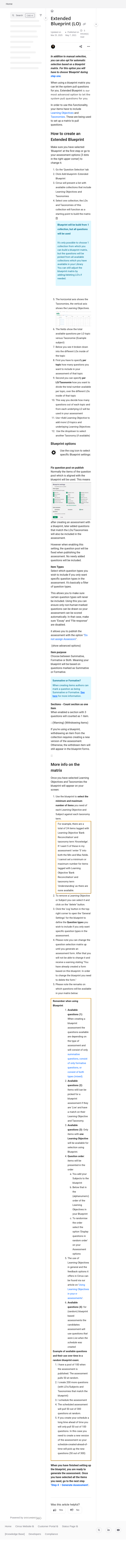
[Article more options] (88, 46)
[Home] (52, 11)
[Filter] (41, 15)
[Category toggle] (46, 18)
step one (56, 76)
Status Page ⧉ (70, 1526)
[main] (71, 764)
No (75, 1510)
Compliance (51, 1534)
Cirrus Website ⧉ (24, 1526)
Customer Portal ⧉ (48, 1526)
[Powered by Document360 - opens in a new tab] (26, 1518)
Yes (58, 1510)
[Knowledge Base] (15, 1534)
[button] (23, 15)
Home (9, 3)
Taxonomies (58, 116)
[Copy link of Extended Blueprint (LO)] (84, 24)
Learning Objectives (62, 112)
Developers (35, 1534)
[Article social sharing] (80, 46)
